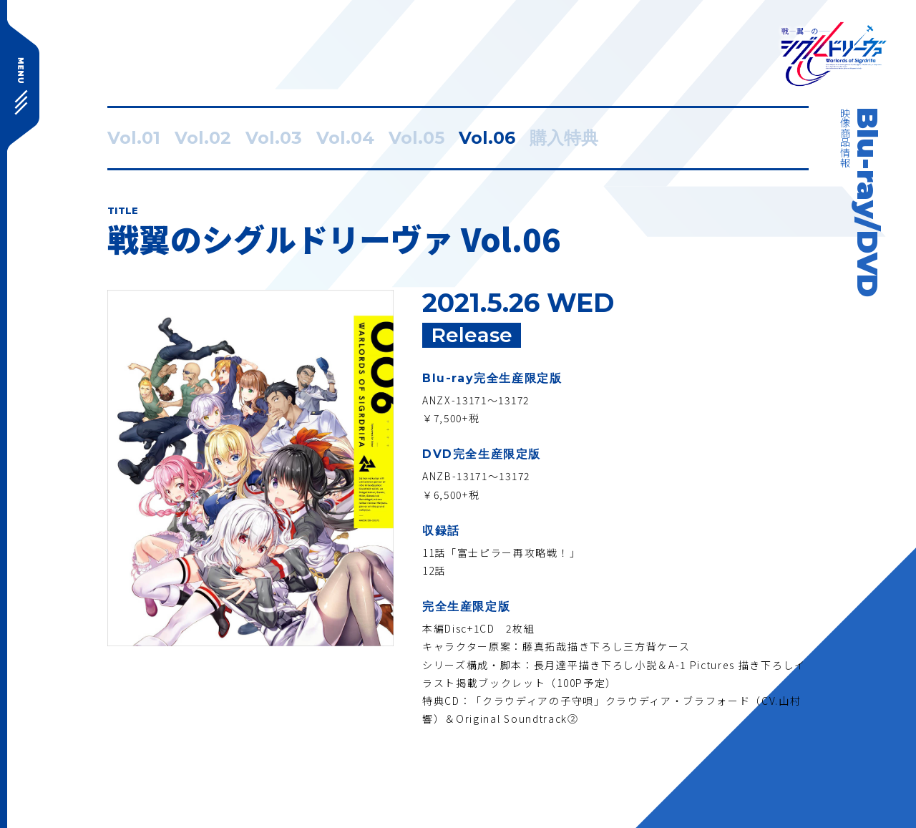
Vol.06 (487, 137)
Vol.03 (273, 137)
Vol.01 (133, 137)
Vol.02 (203, 137)
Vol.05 (416, 137)
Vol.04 (345, 137)
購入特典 (564, 137)
